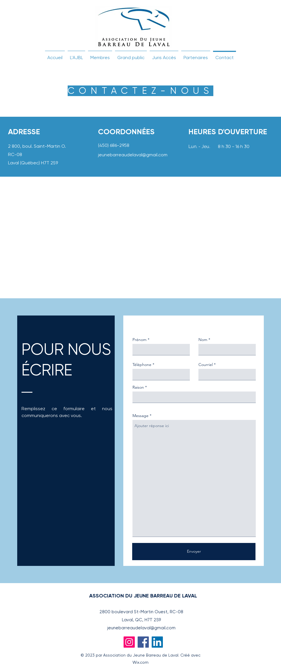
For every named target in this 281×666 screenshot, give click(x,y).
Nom (202, 340)
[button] (76, 55)
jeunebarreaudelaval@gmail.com (132, 154)
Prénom (139, 340)
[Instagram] (129, 642)
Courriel (205, 365)
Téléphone (141, 365)
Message (140, 416)
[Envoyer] (193, 551)
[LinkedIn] (157, 642)
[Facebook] (143, 642)
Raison (138, 387)
